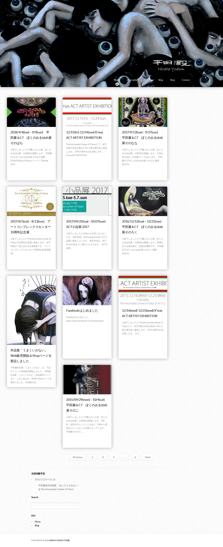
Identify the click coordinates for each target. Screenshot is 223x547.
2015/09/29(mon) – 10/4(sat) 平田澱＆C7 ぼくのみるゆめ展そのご (87, 405)
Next (147, 457)
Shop (172, 80)
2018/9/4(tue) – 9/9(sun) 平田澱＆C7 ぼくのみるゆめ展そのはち (30, 137)
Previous (77, 457)
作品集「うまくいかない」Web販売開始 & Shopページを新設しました (31, 355)
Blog (161, 80)
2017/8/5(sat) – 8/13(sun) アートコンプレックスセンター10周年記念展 (30, 227)
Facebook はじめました (82, 310)
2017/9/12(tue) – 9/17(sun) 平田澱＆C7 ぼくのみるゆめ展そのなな (142, 137)
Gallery (148, 80)
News (117, 80)
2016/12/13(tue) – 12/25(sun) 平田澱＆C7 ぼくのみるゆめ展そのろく (143, 227)
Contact (186, 80)
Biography (132, 80)
